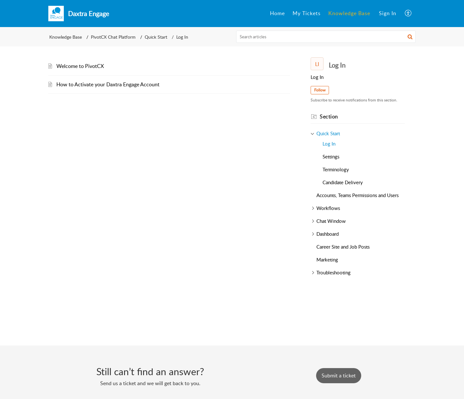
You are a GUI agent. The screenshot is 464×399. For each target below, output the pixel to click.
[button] (408, 13)
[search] (326, 37)
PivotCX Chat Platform (113, 37)
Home (277, 13)
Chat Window (331, 221)
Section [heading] (329, 116)
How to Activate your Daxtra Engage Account (108, 84)
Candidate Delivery (343, 182)
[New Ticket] (338, 375)
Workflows (328, 208)
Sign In (387, 13)
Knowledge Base (349, 13)
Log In (329, 143)
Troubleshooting (333, 272)
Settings (331, 156)
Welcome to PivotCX (80, 66)
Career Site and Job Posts (343, 246)
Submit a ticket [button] (339, 375)
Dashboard (327, 234)
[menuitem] (277, 13)
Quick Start (156, 37)
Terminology (336, 169)
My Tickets (307, 13)
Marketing (327, 259)
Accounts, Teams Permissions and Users (357, 195)
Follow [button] (319, 90)
